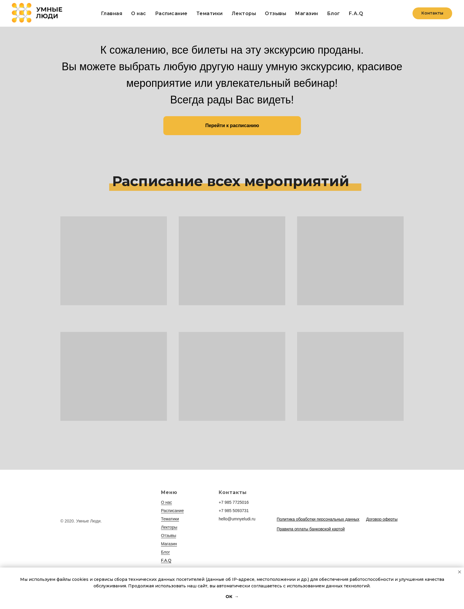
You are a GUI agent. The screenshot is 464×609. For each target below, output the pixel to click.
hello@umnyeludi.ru (237, 519)
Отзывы (275, 13)
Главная (112, 13)
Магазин (169, 543)
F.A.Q (356, 13)
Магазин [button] (306, 13)
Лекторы (244, 13)
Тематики (209, 13)
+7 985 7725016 (234, 502)
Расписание (171, 13)
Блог (333, 13)
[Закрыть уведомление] (460, 572)
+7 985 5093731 (234, 510)
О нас (138, 13)
